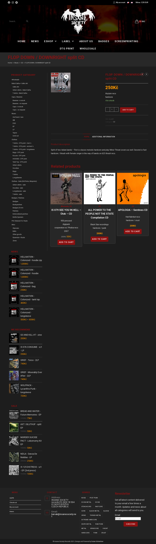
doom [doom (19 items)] (97, 502)
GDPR (12, 498)
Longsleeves (17, 177)
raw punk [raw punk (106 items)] (99, 524)
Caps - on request (19, 110)
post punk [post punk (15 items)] (94, 498)
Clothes (14, 139)
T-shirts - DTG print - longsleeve (23, 149)
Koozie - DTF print (19, 156)
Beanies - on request (20, 103)
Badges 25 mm (18, 208)
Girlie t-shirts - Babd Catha (22, 90)
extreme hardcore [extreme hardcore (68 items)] (89, 520)
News (12, 511)
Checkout (13, 502)
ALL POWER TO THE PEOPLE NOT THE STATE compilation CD (99, 214)
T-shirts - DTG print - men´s (22, 143)
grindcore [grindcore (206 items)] (94, 528)
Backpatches (17, 204)
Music (14, 113)
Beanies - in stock (19, 100)
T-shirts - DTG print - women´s (23, 146)
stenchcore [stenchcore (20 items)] (86, 506)
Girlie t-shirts (17, 165)
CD (114, 122)
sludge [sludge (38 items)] (106, 511)
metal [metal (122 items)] (83, 528)
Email (117, 515)
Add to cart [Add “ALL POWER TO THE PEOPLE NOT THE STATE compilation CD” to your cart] (99, 239)
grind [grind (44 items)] (83, 515)
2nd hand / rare (18, 117)
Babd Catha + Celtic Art (20, 83)
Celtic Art (16, 87)
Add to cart (128, 110)
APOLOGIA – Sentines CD (132, 210)
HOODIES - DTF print (20, 159)
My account (14, 507)
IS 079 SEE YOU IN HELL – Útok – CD (66, 212)
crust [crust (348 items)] (103, 533)
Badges (15, 201)
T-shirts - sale (17, 194)
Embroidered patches (20, 214)
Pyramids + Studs (19, 237)
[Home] (10, 63)
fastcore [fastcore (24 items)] (99, 506)
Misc (13, 225)
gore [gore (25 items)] (83, 511)
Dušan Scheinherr (97, 541)
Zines (15, 241)
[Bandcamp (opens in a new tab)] (17, 2)
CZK (143, 2)
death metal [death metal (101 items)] (86, 524)
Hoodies (16, 168)
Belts (14, 231)
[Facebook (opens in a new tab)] (9, 2)
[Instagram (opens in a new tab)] (13, 2)
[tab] (86, 137)
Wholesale (65, 206)
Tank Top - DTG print (20, 162)
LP (13, 130)
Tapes (15, 133)
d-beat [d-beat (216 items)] (105, 528)
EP (13, 126)
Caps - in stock (18, 107)
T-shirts (15, 174)
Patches (15, 211)
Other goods (17, 234)
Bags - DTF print (18, 152)
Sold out (16, 136)
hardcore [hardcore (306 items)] (85, 533)
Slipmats (16, 228)
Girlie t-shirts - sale (19, 185)
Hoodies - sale (18, 188)
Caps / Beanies (17, 97)
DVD (14, 123)
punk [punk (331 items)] (95, 533)
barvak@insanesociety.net (63, 515)
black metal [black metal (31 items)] (94, 511)
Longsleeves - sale (19, 191)
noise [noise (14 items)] (83, 498)
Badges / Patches (18, 198)
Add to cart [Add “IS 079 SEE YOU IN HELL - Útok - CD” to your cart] (66, 242)
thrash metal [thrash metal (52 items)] (95, 515)
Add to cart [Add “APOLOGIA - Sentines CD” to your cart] (132, 231)
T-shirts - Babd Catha (20, 93)
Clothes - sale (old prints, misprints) (24, 181)
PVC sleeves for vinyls (20, 221)
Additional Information (103, 137)
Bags (14, 171)
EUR (146, 2)
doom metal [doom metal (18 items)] (86, 502)
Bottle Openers (18, 217)
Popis (86, 137)
